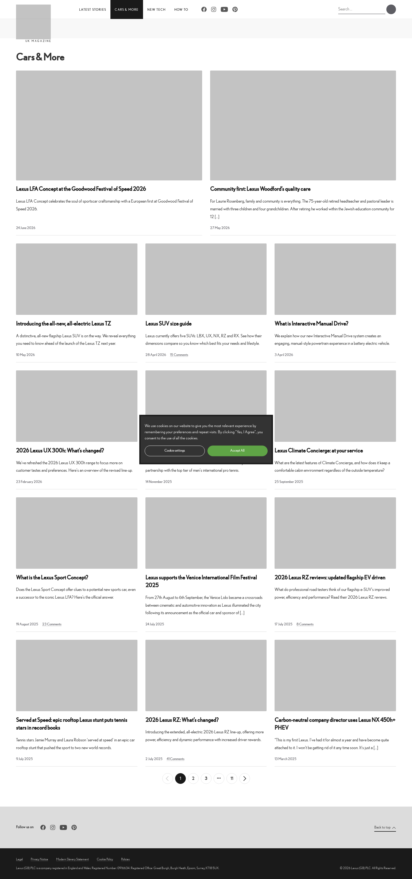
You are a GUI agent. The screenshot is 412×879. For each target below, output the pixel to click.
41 (175, 759)
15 (179, 355)
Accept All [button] (237, 450)
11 (231, 778)
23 (51, 624)
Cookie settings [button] (174, 450)
